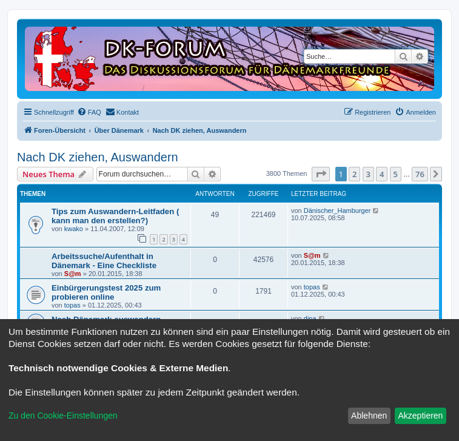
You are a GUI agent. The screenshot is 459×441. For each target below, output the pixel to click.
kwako (73, 228)
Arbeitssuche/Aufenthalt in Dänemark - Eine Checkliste (104, 261)
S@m (72, 273)
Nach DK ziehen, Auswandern (97, 157)
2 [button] (354, 174)
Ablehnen (369, 415)
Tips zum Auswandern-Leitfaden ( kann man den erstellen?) (115, 216)
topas (72, 305)
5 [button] (396, 174)
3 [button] (368, 174)
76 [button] (419, 174)
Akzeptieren (420, 415)
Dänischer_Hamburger (337, 210)
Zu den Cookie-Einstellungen (63, 415)
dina (310, 318)
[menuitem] (89, 112)
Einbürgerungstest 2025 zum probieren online (106, 292)
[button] (321, 174)
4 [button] (382, 174)
